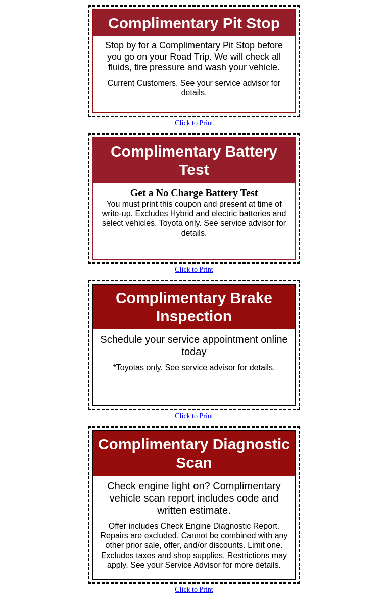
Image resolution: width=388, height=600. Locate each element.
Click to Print (194, 123)
